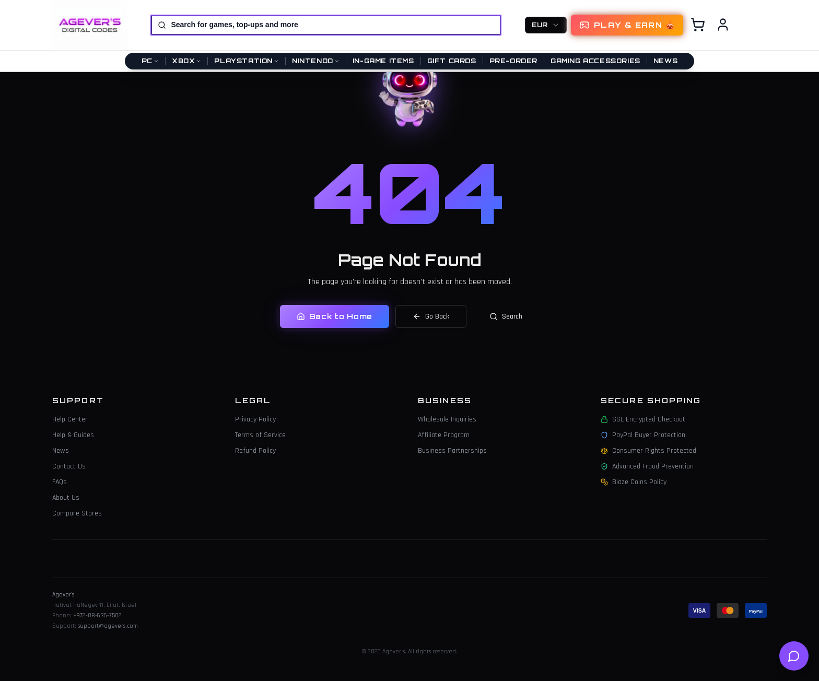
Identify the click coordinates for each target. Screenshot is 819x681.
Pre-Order (513, 61)
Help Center (70, 419)
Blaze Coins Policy (633, 482)
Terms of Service (260, 435)
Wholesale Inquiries (447, 419)
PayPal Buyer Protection (643, 435)
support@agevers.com (108, 626)
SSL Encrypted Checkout (643, 419)
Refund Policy (255, 450)
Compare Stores (77, 513)
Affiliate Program (444, 435)
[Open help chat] (794, 656)
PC (150, 61)
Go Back (431, 316)
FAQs (59, 482)
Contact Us (69, 466)
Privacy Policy (255, 419)
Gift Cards (451, 61)
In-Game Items (383, 61)
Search (505, 316)
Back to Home (334, 315)
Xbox (186, 61)
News (665, 61)
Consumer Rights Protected (648, 450)
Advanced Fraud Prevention (647, 466)
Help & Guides (73, 435)
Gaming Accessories (595, 61)
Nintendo (316, 61)
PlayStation (246, 61)
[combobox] (546, 25)
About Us (65, 497)
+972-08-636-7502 (97, 615)
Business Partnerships (452, 450)
